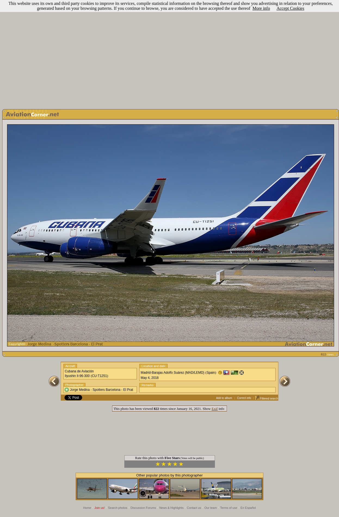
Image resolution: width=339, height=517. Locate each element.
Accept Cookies (290, 8)
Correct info (244, 398)
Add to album (224, 398)
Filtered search (266, 398)
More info (261, 8)
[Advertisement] (169, 53)
